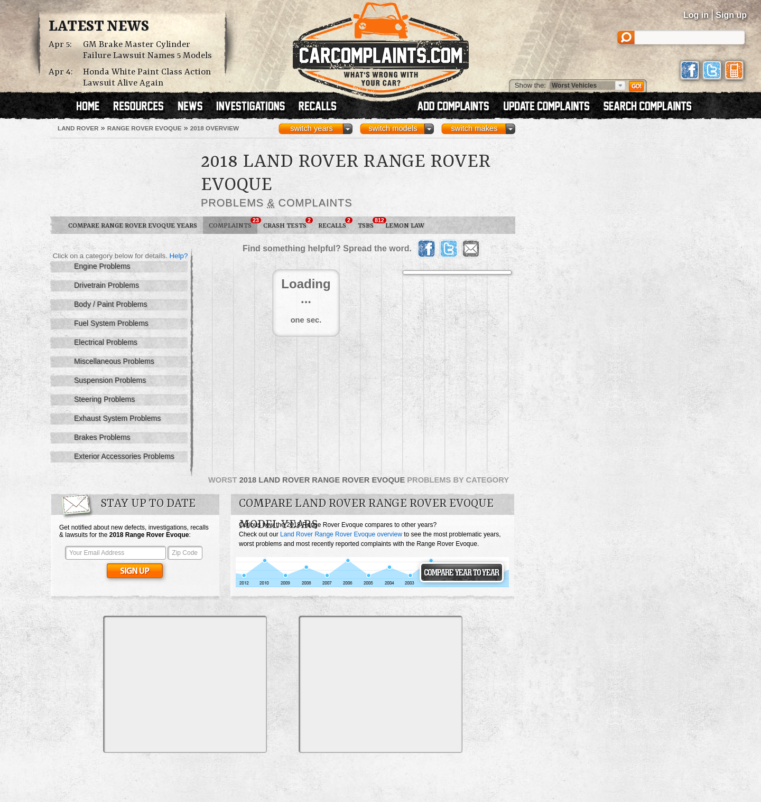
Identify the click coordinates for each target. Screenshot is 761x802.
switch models (392, 128)
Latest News (99, 26)
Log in (696, 15)
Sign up (731, 15)
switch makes (474, 128)
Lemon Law (404, 226)
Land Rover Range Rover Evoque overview (341, 534)
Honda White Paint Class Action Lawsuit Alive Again (147, 77)
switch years (311, 128)
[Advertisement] (185, 684)
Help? (178, 256)
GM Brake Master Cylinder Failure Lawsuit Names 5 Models (147, 50)
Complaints (233, 223)
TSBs (368, 223)
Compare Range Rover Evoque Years (132, 226)
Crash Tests (287, 223)
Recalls (335, 223)
